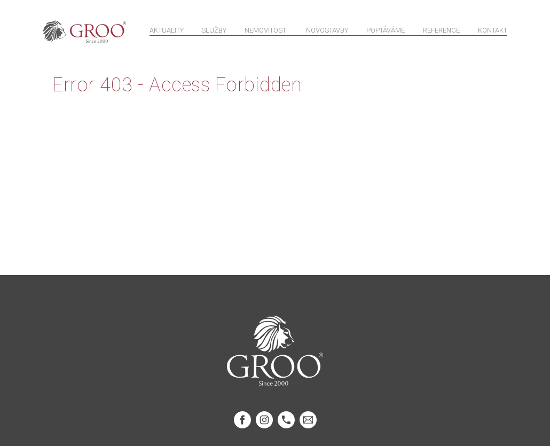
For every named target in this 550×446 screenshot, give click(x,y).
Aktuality (167, 33)
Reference (441, 33)
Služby (213, 33)
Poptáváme (385, 33)
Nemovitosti (266, 33)
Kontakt (492, 33)
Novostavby (327, 33)
